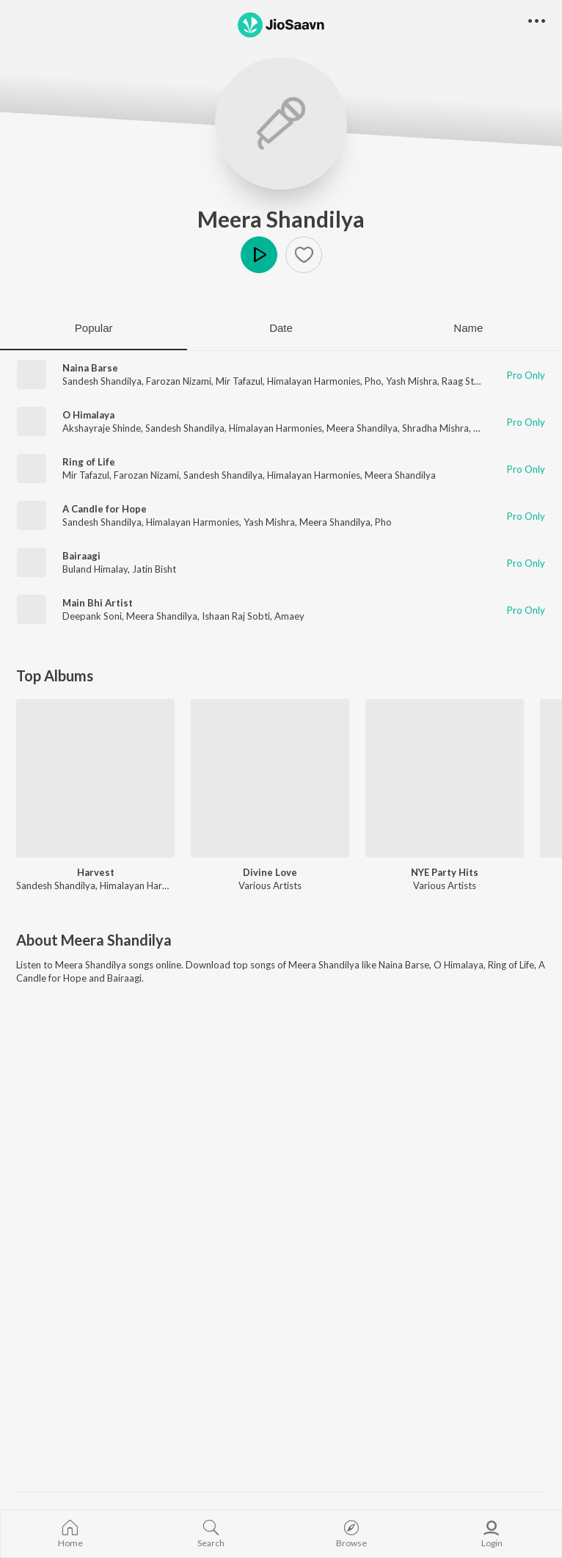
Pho (373, 381)
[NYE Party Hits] (444, 778)
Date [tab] (281, 328)
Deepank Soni (92, 616)
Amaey (289, 616)
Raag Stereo (468, 381)
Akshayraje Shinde (101, 428)
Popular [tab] (94, 328)
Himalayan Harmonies (313, 381)
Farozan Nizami (178, 381)
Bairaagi (81, 556)
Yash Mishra (411, 381)
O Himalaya (88, 415)
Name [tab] (468, 328)
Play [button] (259, 254)
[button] (303, 254)
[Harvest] (95, 778)
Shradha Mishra (435, 428)
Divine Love (270, 872)
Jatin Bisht (154, 569)
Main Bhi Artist (97, 603)
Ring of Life (88, 462)
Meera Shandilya (281, 219)
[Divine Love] (270, 778)
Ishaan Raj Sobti (236, 616)
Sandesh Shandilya (102, 381)
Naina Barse (90, 368)
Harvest (95, 872)
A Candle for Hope (104, 509)
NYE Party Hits (444, 872)
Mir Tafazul (239, 381)
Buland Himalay (95, 569)
